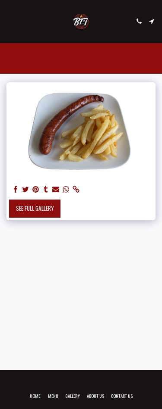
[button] (9, 21)
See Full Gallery (35, 208)
